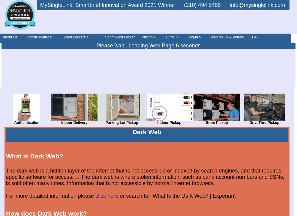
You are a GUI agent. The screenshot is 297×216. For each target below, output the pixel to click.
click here (106, 196)
